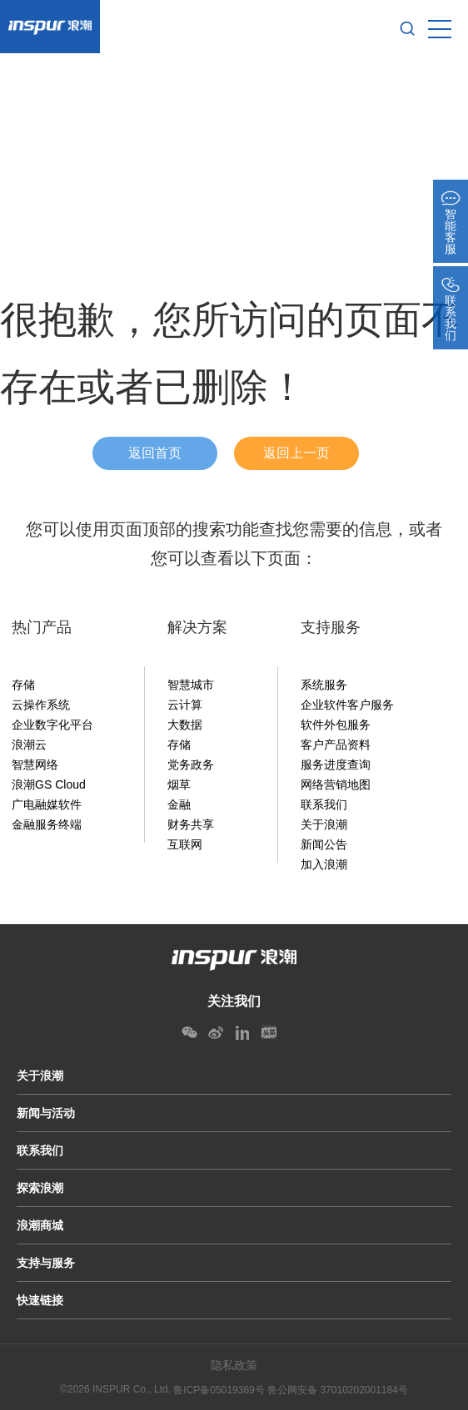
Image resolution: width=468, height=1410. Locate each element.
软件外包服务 (336, 724)
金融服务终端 (47, 824)
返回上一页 (296, 453)
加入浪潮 (324, 864)
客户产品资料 (336, 744)
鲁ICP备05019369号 (218, 1390)
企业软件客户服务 (347, 704)
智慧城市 (190, 684)
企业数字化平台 (52, 724)
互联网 (184, 844)
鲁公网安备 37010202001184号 (337, 1390)
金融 (179, 804)
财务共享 (190, 824)
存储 (23, 684)
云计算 (184, 704)
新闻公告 (324, 844)
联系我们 (324, 804)
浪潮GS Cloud (49, 784)
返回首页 (155, 453)
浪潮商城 (40, 1225)
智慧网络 (35, 764)
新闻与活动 (46, 1113)
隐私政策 (234, 1365)
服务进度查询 (336, 764)
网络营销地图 (336, 784)
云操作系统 (41, 704)
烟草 (179, 784)
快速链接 (40, 1300)
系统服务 (324, 684)
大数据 (184, 724)
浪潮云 (29, 744)
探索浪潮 (40, 1188)
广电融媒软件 (47, 804)
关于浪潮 (324, 824)
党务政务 (190, 764)
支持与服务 (46, 1262)
